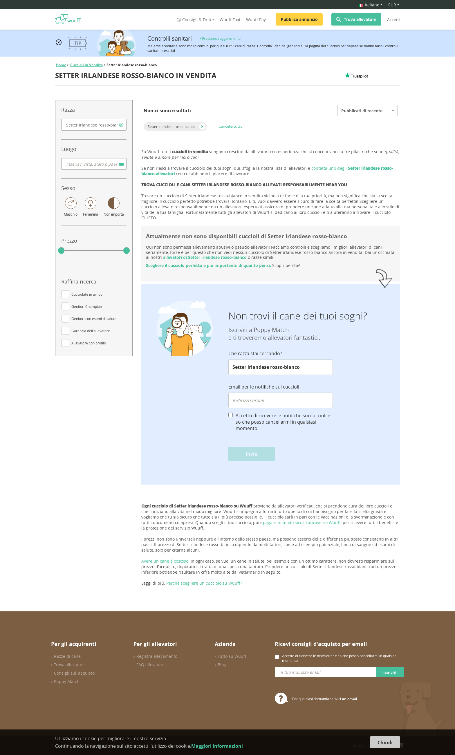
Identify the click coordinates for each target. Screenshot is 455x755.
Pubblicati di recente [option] (361, 110)
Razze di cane (67, 656)
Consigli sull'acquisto (74, 673)
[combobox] (94, 125)
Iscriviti (389, 672)
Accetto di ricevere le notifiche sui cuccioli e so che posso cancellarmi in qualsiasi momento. (283, 421)
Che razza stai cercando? (255, 353)
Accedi (393, 19)
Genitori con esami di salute (93, 318)
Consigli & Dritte (195, 19)
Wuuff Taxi (230, 19)
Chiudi (385, 742)
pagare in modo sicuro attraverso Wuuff (302, 522)
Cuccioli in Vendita (86, 64)
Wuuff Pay (256, 19)
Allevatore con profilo (88, 343)
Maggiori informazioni (217, 746)
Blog (222, 664)
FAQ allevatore (150, 664)
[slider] (61, 251)
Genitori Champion (86, 306)
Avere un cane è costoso (164, 561)
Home (61, 64)
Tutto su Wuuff (232, 656)
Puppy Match (67, 681)
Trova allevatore (360, 19)
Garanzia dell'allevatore (90, 330)
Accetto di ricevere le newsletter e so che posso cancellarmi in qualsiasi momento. (339, 658)
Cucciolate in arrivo (86, 294)
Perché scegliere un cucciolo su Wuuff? (204, 583)
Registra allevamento (156, 656)
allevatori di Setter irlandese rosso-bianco (205, 257)
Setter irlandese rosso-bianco (171, 126)
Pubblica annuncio (299, 19)
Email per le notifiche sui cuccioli (263, 387)
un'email (349, 698)
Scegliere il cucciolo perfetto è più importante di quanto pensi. (208, 265)
